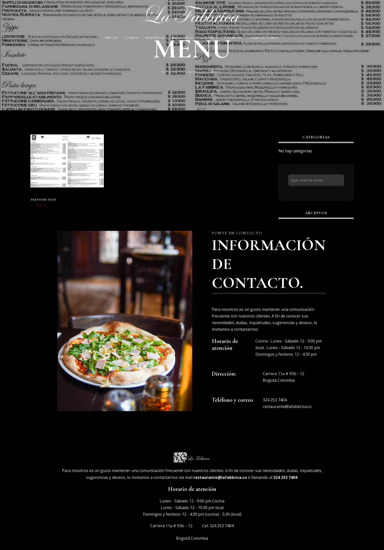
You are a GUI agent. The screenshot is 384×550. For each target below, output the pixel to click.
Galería (209, 38)
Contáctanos (264, 38)
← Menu (38, 205)
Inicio (112, 38)
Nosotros (182, 38)
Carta (132, 38)
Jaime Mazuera (195, 71)
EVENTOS (234, 38)
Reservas (155, 38)
